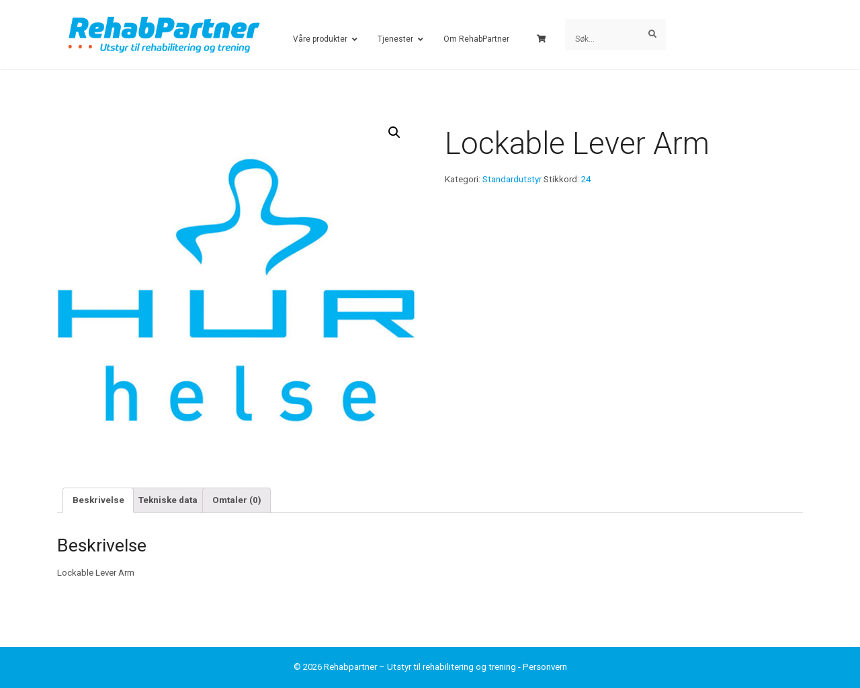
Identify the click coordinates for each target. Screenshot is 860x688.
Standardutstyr (512, 179)
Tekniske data (168, 500)
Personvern (545, 667)
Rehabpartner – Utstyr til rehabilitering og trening (420, 667)
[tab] (98, 500)
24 (586, 179)
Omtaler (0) (236, 500)
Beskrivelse (98, 500)
